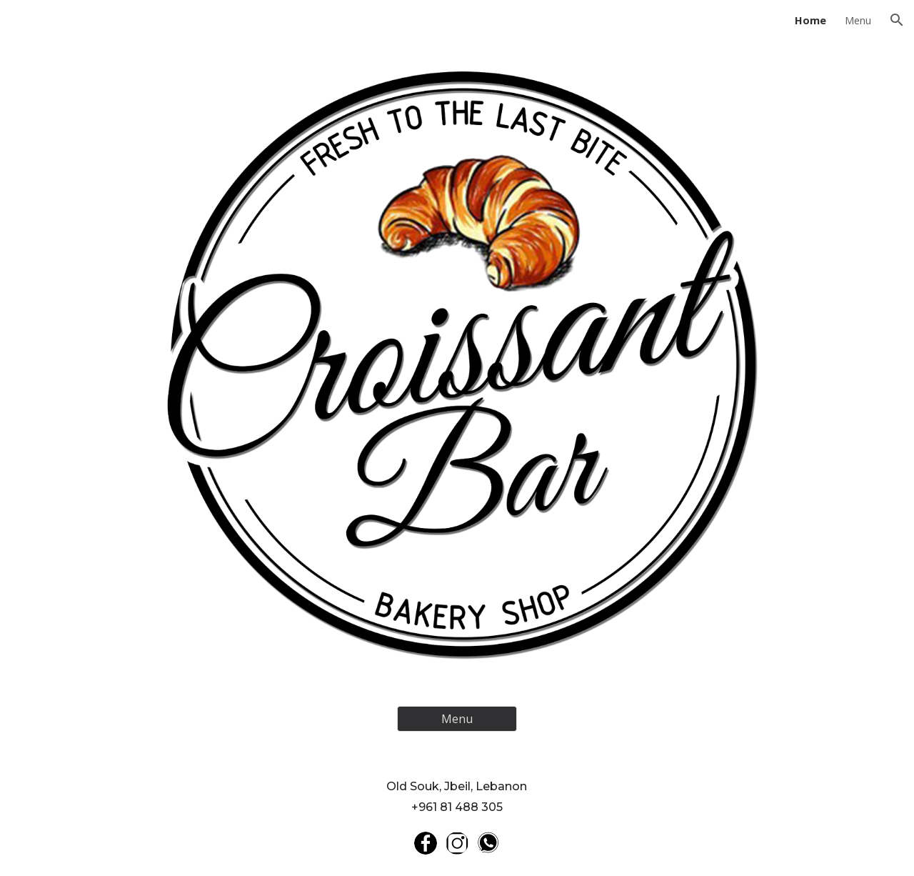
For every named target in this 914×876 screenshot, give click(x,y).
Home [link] (810, 20)
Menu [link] (858, 20)
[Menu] (457, 719)
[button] (897, 20)
